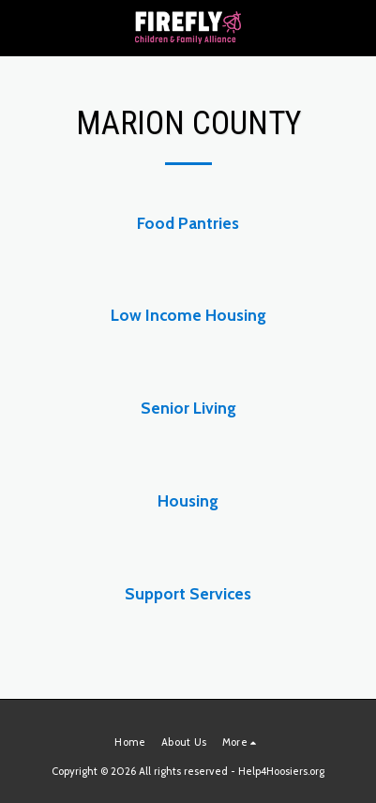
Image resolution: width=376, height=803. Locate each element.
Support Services (188, 593)
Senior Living (188, 407)
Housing (188, 500)
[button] (21, 27)
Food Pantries (188, 223)
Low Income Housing (188, 315)
